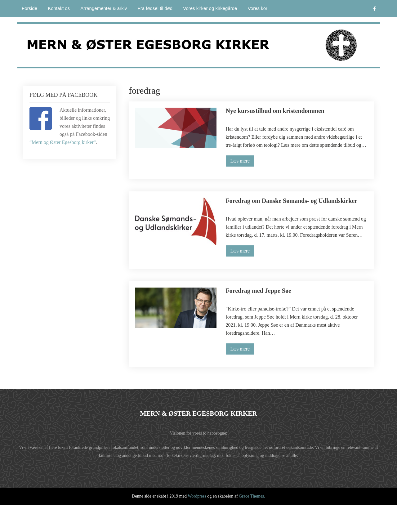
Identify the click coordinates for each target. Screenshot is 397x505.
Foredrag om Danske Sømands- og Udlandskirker (292, 200)
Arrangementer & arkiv (103, 8)
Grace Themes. (252, 496)
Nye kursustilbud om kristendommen (275, 110)
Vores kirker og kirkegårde (210, 8)
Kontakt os (59, 8)
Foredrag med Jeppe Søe (258, 290)
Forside (29, 8)
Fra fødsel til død (155, 8)
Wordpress (197, 496)
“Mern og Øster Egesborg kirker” (62, 142)
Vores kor (257, 8)
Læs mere (240, 160)
